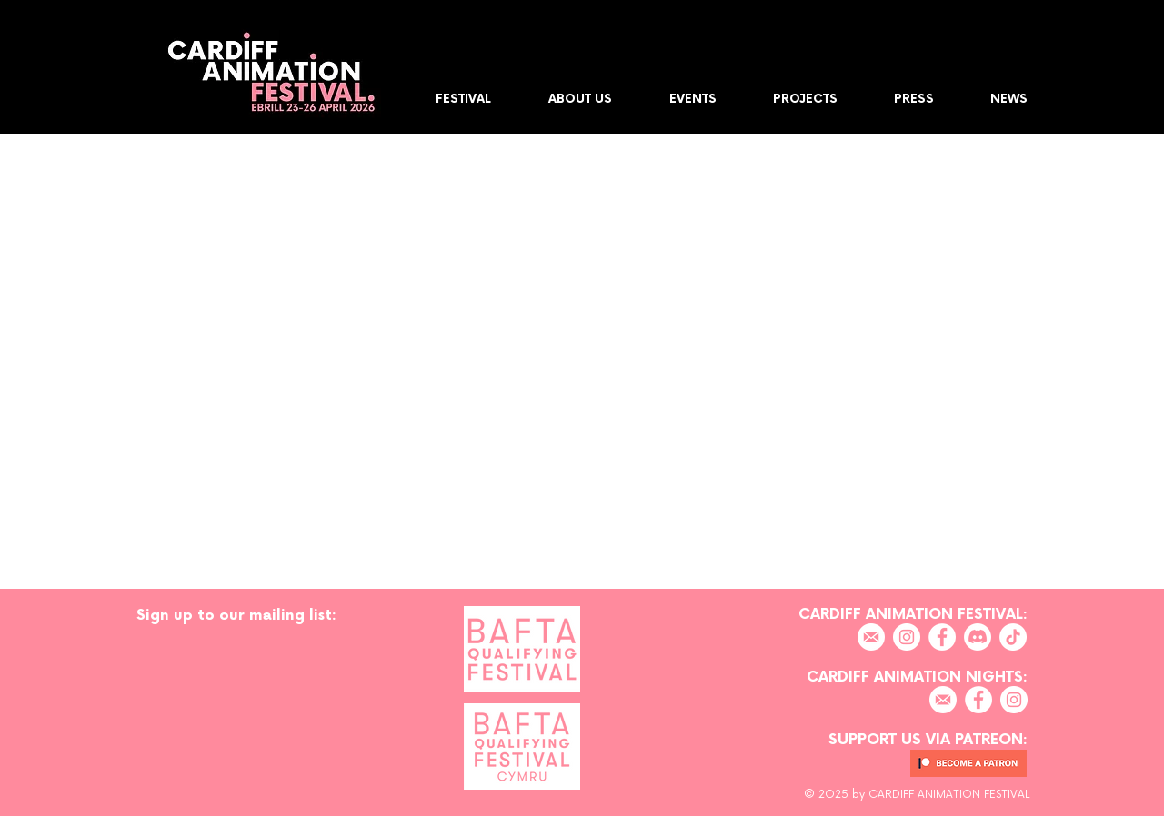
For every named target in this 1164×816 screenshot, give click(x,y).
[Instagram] (906, 637)
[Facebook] (942, 637)
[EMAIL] (871, 637)
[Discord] (977, 637)
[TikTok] (1013, 637)
